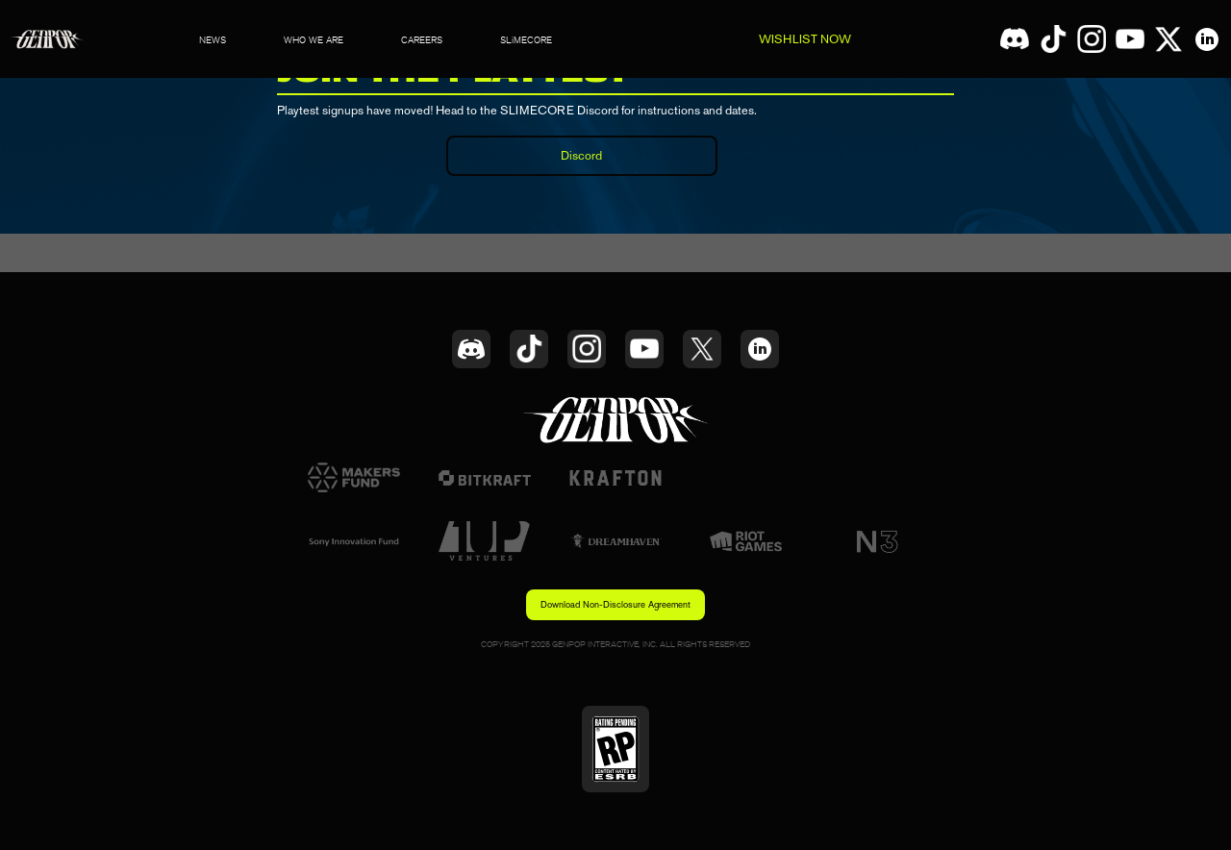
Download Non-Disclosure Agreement (615, 604)
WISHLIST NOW (805, 39)
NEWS (212, 39)
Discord (581, 155)
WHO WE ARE (313, 39)
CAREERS (421, 39)
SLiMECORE (526, 39)
